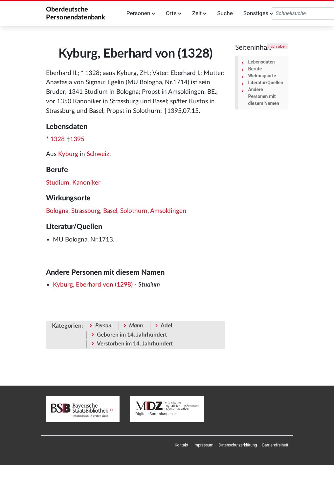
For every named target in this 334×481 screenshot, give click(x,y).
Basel (110, 211)
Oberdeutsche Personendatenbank (75, 13)
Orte (174, 13)
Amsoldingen (168, 211)
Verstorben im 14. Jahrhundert (135, 343)
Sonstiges (258, 13)
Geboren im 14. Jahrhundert (132, 335)
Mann (136, 325)
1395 (77, 139)
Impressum (203, 445)
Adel (166, 325)
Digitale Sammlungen (154, 414)
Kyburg (68, 154)
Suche (225, 13)
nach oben (277, 46)
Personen (140, 13)
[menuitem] (181, 445)
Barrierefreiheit (275, 445)
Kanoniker (86, 183)
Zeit (199, 13)
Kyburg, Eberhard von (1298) (93, 285)
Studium (57, 183)
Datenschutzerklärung (238, 445)
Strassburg (85, 211)
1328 (57, 139)
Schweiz (98, 154)
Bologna (57, 211)
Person (103, 325)
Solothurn (133, 211)
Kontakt (181, 445)
